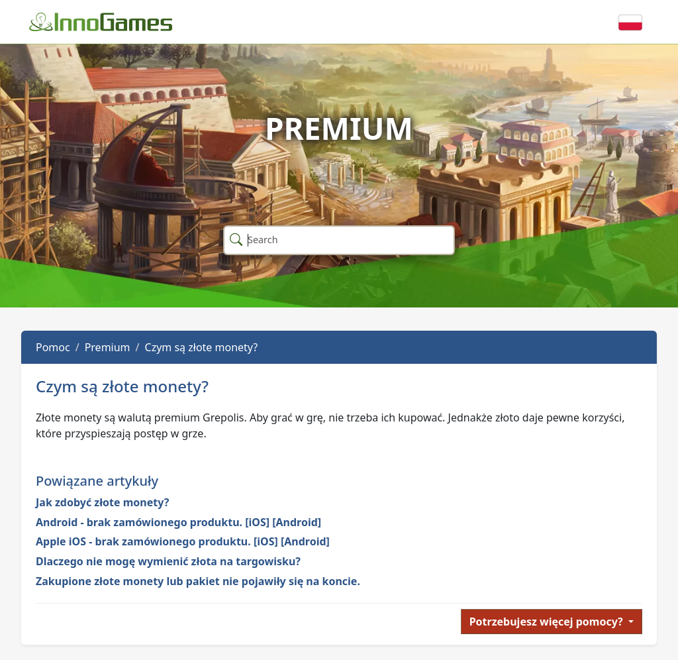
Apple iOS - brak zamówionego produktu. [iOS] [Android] (183, 541)
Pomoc (53, 347)
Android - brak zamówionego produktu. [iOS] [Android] (178, 522)
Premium (107, 347)
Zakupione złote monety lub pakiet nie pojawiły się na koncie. (198, 581)
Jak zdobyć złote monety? (102, 502)
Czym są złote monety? (201, 347)
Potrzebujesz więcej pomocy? (547, 621)
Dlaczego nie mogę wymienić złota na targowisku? (168, 561)
